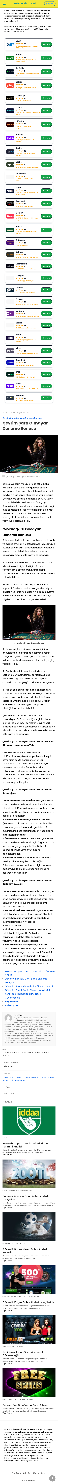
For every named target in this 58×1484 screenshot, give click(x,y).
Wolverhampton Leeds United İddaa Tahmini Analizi (25, 1145)
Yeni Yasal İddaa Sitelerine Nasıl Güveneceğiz (23, 1353)
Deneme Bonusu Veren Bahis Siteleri (18, 1191)
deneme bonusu (19, 1080)
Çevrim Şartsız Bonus (21, 413)
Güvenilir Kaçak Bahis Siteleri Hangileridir (28, 990)
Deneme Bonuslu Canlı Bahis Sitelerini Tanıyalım (26, 1198)
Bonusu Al (46, 44)
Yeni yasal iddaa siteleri (13, 1346)
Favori (49, 3)
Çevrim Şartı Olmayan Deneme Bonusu (22, 418)
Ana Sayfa (6, 413)
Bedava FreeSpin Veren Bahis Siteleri (18, 1399)
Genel (5, 1138)
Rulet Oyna (11, 1005)
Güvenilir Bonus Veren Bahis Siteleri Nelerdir (29, 986)
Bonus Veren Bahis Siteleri (14, 1244)
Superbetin (11, 1001)
